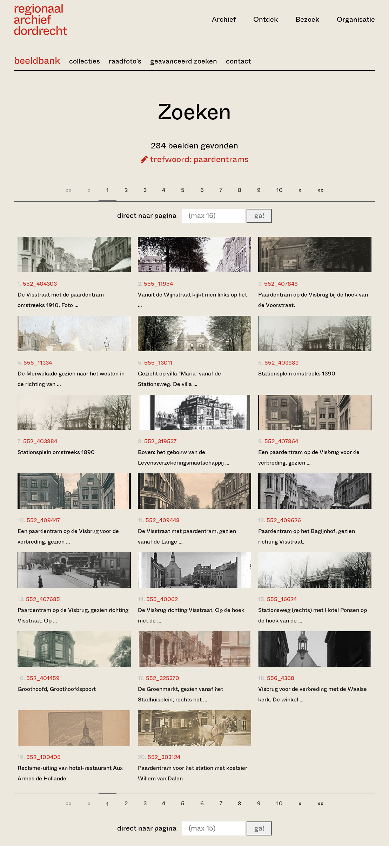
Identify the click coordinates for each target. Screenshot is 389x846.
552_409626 (284, 520)
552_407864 (281, 441)
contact (238, 61)
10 (279, 190)
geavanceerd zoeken (183, 61)
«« (68, 190)
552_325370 (162, 678)
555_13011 (158, 363)
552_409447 (43, 520)
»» (320, 190)
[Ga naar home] (68, 19)
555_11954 (158, 284)
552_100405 (43, 757)
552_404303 (40, 284)
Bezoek (307, 19)
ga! (259, 216)
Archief (224, 19)
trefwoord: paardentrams (195, 159)
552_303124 (164, 757)
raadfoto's (125, 61)
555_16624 (282, 599)
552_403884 (40, 441)
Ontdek (265, 19)
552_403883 (281, 363)
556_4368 (280, 678)
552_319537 (160, 441)
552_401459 (43, 678)
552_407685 (43, 599)
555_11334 (38, 363)
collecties (84, 61)
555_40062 (162, 599)
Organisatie (356, 19)
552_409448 (163, 520)
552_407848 (281, 284)
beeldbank (37, 60)
